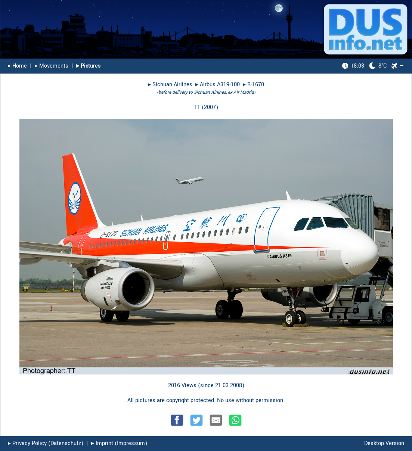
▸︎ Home (17, 66)
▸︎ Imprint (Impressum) (119, 443)
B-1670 (255, 84)
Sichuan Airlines (172, 84)
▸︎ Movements (51, 66)
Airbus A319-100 (220, 84)
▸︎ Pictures (88, 66)
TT (197, 107)
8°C (364, 66)
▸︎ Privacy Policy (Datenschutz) (45, 443)
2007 (210, 107)
